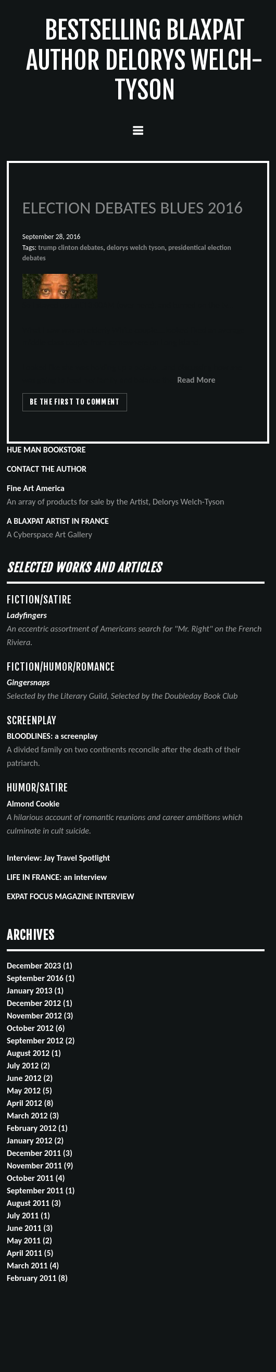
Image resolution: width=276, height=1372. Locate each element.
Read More (196, 380)
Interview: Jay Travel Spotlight (58, 858)
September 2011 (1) (41, 1190)
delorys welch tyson (136, 247)
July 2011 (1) (28, 1215)
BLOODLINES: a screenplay (52, 736)
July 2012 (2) (28, 1066)
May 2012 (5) (29, 1091)
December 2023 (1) (39, 966)
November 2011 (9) (40, 1165)
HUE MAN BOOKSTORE (46, 450)
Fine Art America (36, 488)
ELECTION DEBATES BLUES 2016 (132, 207)
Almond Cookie (33, 804)
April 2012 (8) (30, 1103)
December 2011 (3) (39, 1153)
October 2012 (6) (36, 1028)
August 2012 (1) (34, 1053)
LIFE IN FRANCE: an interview (57, 877)
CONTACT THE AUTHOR (46, 469)
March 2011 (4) (33, 1265)
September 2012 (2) (41, 1041)
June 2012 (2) (30, 1078)
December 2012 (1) (39, 1003)
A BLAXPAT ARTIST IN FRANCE (58, 521)
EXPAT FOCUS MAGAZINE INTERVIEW (70, 896)
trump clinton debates (70, 247)
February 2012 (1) (37, 1128)
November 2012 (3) (40, 1016)
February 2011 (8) (37, 1278)
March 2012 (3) (33, 1116)
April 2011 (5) (30, 1253)
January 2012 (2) (35, 1141)
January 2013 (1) (35, 991)
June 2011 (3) (30, 1228)
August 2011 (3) (34, 1203)
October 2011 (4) (36, 1178)
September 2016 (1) (41, 978)
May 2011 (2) (29, 1240)
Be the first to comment (75, 402)
